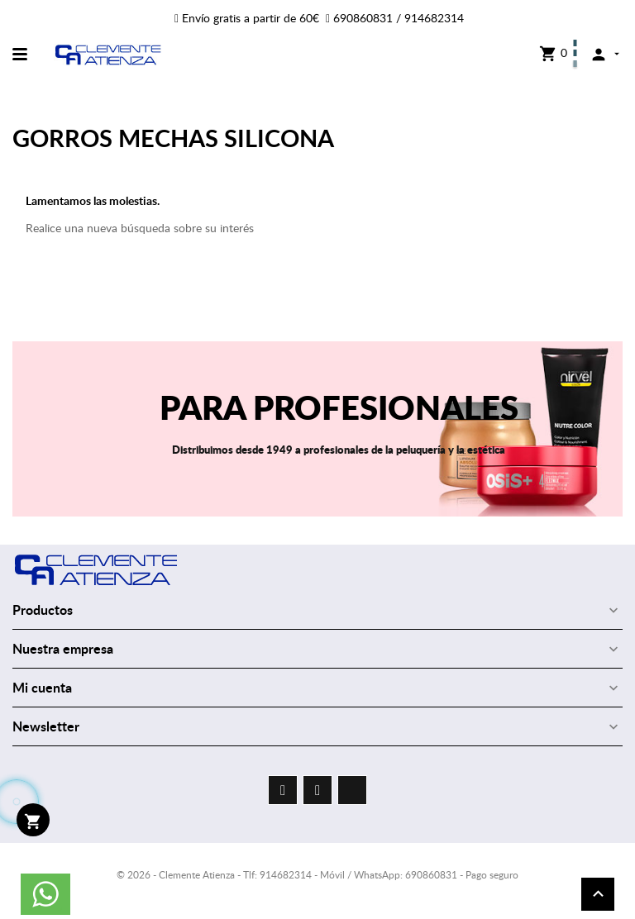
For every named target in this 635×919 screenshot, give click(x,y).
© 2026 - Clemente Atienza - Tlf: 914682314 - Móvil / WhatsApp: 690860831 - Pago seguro (317, 874)
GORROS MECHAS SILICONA (173, 138)
